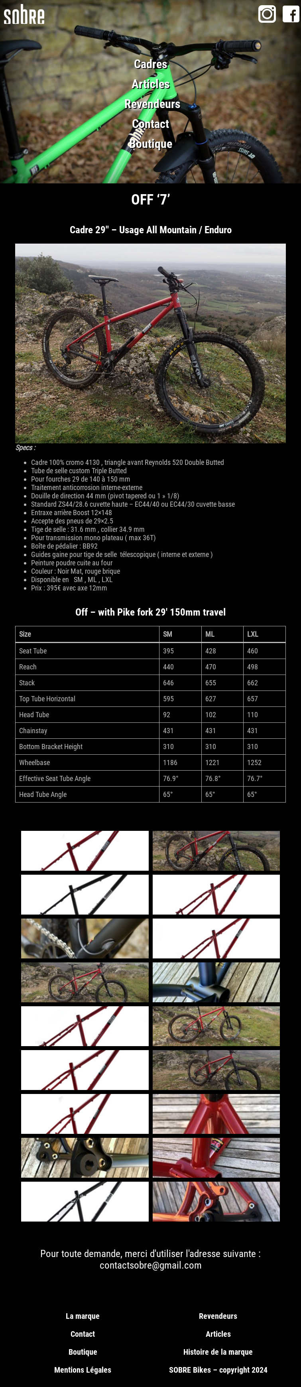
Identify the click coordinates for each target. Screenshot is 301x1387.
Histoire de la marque (218, 1352)
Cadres (150, 64)
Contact (150, 124)
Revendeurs (152, 104)
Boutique (150, 144)
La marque (83, 1316)
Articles (151, 84)
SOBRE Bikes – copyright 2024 (218, 1370)
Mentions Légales (82, 1370)
